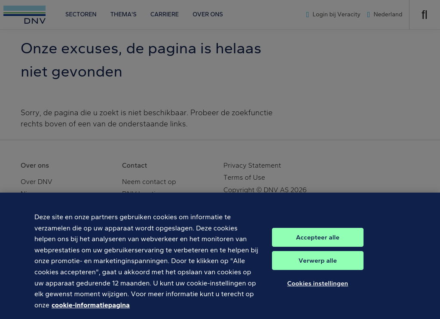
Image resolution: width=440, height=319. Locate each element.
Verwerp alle (318, 263)
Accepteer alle (317, 240)
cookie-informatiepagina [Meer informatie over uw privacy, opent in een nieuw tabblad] (91, 308)
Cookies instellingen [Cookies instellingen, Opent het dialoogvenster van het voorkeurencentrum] (317, 286)
